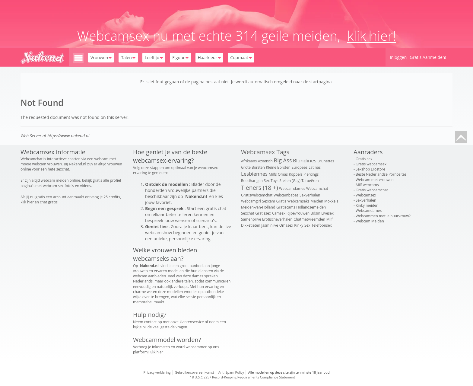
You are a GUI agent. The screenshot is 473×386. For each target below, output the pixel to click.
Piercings (311, 174)
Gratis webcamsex (371, 164)
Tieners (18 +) (259, 187)
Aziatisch (265, 161)
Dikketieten (250, 225)
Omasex (286, 225)
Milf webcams (367, 184)
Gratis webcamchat (372, 190)
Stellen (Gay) (289, 180)
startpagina (321, 82)
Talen (128, 57)
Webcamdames (292, 188)
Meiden (316, 201)
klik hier (27, 202)
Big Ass (283, 160)
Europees (300, 167)
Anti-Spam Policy (231, 372)
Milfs (273, 174)
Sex (307, 225)
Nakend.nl (77, 164)
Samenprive (251, 219)
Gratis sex (364, 158)
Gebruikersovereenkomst (194, 372)
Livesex (327, 213)
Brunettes (325, 161)
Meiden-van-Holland (258, 207)
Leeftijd (154, 57)
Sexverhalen (310, 195)
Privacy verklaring (157, 372)
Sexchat (247, 213)
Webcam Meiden (370, 221)
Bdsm (315, 213)
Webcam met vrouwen (375, 179)
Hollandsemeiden (311, 207)
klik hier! (371, 36)
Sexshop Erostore (370, 169)
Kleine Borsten (278, 167)
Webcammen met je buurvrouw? (383, 216)
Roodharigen (252, 180)
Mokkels (331, 201)
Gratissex (263, 213)
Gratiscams (285, 207)
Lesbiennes (254, 173)
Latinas (315, 167)
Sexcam (268, 201)
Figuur (180, 57)
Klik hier (156, 352)
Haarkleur (209, 57)
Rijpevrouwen (298, 213)
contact (150, 321)
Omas (283, 174)
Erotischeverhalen (277, 219)
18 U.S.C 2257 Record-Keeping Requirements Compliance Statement (242, 377)
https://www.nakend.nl (68, 136)
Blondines (304, 160)
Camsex (278, 213)
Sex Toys (271, 180)
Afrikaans (249, 161)
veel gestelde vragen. (170, 327)
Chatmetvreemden (309, 219)
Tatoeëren (310, 180)
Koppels (296, 174)
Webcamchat (317, 188)
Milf (329, 219)
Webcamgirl (251, 201)
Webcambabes (286, 195)
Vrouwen (101, 57)
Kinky (298, 225)
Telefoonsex (321, 225)
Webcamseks (298, 201)
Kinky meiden (367, 205)
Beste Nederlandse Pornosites (381, 174)
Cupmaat (241, 57)
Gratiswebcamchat (256, 195)
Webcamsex (366, 195)
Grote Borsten (253, 167)
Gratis (281, 201)
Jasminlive (269, 225)
